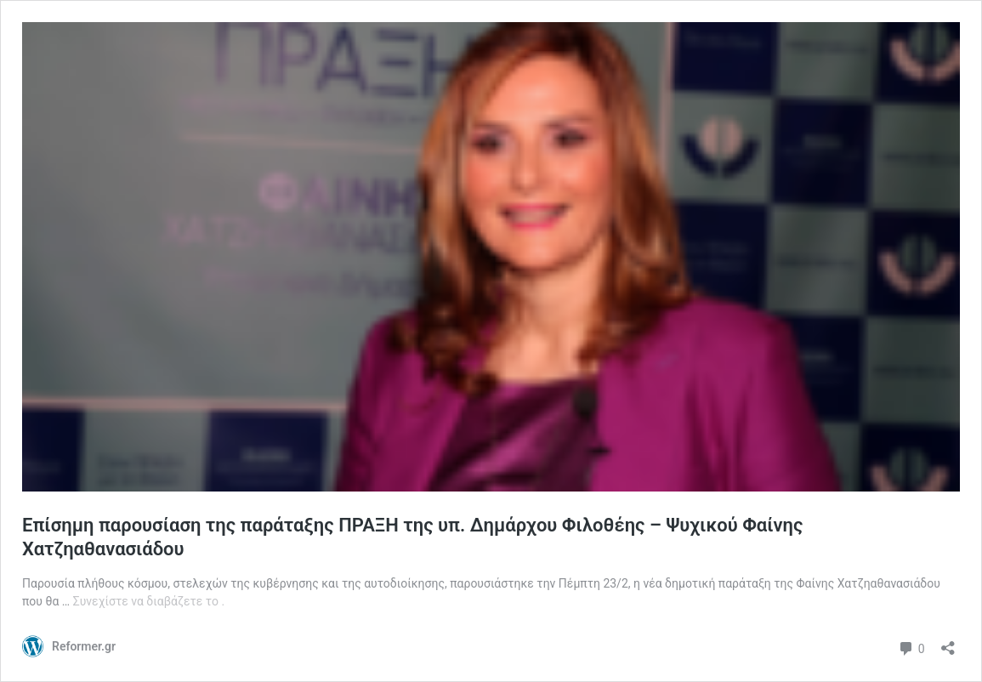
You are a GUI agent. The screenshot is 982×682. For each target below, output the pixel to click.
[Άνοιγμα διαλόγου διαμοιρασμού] (948, 642)
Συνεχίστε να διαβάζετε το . (148, 601)
